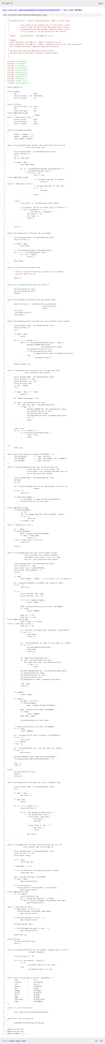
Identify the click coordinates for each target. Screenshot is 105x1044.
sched (70, 10)
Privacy (18, 1041)
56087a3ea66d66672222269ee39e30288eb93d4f (39, 10)
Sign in (101, 3)
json (101, 1041)
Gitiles (12, 1041)
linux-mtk (12, 10)
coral (4, 10)
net (65, 10)
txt (96, 1041)
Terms (24, 1041)
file (44, 15)
